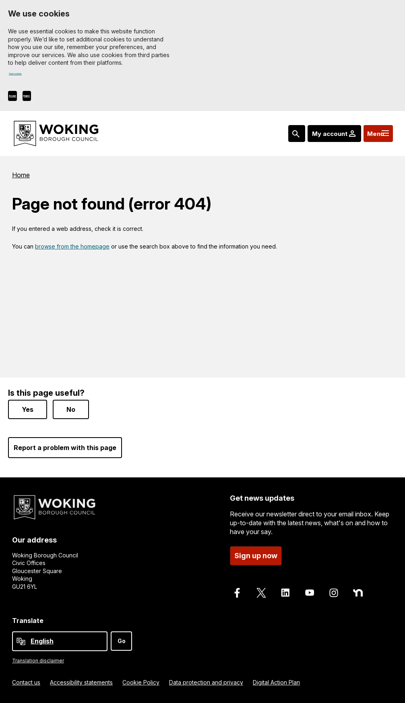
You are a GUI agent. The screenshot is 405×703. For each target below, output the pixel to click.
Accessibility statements (81, 682)
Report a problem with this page (65, 448)
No (70, 409)
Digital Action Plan (276, 682)
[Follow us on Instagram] (333, 593)
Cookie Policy (140, 682)
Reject (62, 99)
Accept (25, 99)
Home (21, 178)
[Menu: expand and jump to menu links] (373, 137)
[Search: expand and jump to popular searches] (280, 137)
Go (122, 640)
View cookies (27, 76)
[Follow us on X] (261, 593)
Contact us (26, 682)
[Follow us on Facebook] (237, 593)
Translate (27, 621)
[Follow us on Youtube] (309, 593)
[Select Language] (59, 641)
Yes (27, 409)
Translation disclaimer (38, 661)
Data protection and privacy (206, 682)
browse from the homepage (72, 249)
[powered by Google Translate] (21, 641)
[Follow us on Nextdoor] (358, 593)
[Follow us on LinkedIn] (285, 593)
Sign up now (255, 555)
